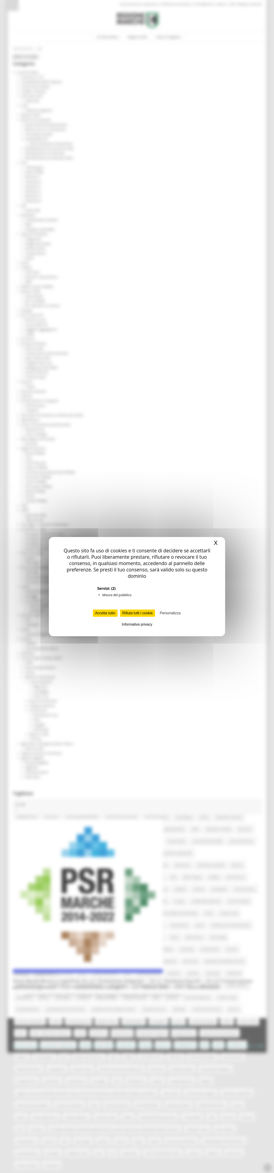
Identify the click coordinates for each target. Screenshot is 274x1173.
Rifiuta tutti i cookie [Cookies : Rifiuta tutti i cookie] (137, 613)
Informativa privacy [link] (137, 624)
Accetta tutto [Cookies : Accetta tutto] (105, 613)
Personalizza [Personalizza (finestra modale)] (170, 613)
